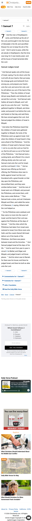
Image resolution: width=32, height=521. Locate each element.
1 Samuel (11, 294)
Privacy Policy (13, 509)
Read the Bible (27, 7)
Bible (2, 294)
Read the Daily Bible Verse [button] (12, 289)
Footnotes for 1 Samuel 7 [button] (12, 281)
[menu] (2, 3)
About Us (4, 509)
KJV (28, 26)
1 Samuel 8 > (24, 31)
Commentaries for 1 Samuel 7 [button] (13, 276)
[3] (12, 205)
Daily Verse (18, 7)
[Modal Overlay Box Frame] (16, 340)
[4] (6, 251)
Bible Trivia (10, 7)
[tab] (16, 276)
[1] (1, 148)
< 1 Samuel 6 (8, 31)
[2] (16, 166)
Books (6, 294)
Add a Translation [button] (9, 285)
